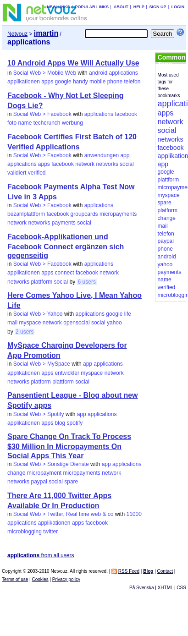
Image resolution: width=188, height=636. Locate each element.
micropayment (44, 473)
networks (107, 164)
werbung (72, 123)
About (121, 7)
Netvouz (17, 34)
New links (58, 7)
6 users (87, 282)
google (63, 81)
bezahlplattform (26, 214)
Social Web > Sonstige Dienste (51, 464)
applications (123, 73)
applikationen (23, 81)
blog (60, 423)
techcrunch (47, 123)
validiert (16, 173)
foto (12, 123)
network (84, 164)
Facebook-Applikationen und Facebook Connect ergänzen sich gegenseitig (65, 246)
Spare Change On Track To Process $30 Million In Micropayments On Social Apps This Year (69, 446)
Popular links (92, 7)
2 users (24, 332)
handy (80, 81)
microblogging (24, 531)
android (98, 73)
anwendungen (101, 155)
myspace (30, 322)
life (127, 314)
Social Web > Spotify (38, 414)
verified (37, 173)
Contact (165, 571)
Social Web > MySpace (41, 364)
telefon (132, 81)
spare (71, 481)
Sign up (157, 7)
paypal (39, 481)
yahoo (114, 322)
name (25, 123)
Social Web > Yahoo (38, 314)
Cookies (40, 579)
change (16, 473)
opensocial (76, 322)
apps (47, 81)
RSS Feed (128, 571)
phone (114, 81)
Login (177, 7)
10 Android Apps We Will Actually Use (73, 63)
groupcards (84, 214)
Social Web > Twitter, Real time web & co (63, 514)
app (124, 155)
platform (40, 381)
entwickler (67, 373)
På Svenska (141, 587)
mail (12, 322)
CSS (181, 587)
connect (64, 272)
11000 (133, 514)
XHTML (165, 587)
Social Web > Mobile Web (44, 73)
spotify (75, 423)
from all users (40, 555)
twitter (50, 531)
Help (138, 7)
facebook (126, 114)
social (127, 164)
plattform (41, 282)
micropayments (118, 214)
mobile (97, 81)
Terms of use (15, 579)
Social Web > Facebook (42, 114)
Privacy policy (66, 579)
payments (64, 222)
